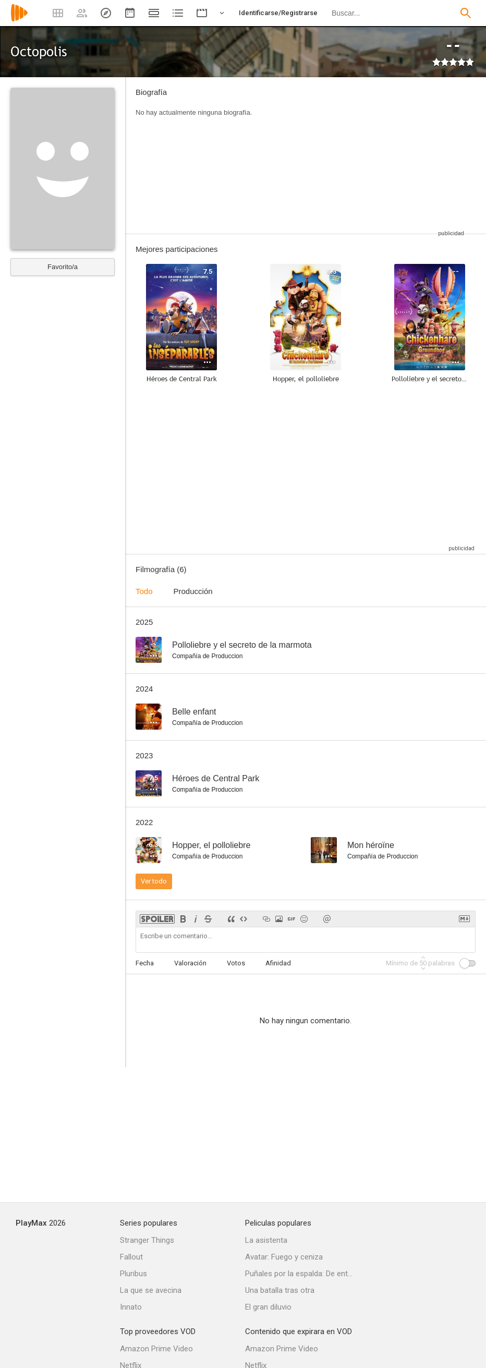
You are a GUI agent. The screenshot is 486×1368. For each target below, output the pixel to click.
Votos (236, 963)
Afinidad (278, 963)
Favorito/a (62, 267)
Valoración (190, 963)
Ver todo (154, 881)
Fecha (145, 963)
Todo (144, 591)
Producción (193, 591)
